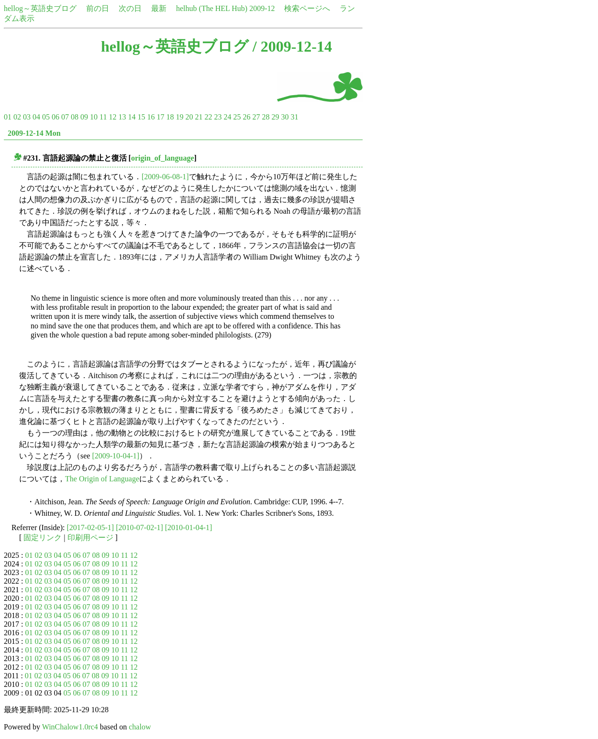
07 (65, 117)
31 (294, 117)
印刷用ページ (90, 537)
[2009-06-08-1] (165, 177)
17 (160, 117)
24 (227, 117)
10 (94, 117)
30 (284, 117)
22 (208, 117)
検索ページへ (307, 8)
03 (27, 117)
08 (74, 117)
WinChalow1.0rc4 (70, 727)
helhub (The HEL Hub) (211, 8)
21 (198, 117)
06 (55, 117)
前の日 (97, 8)
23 (217, 117)
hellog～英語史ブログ (40, 8)
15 (141, 117)
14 (131, 117)
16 (151, 117)
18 (170, 117)
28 (265, 117)
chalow (140, 727)
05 (46, 117)
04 (36, 117)
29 (275, 117)
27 (256, 117)
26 (246, 117)
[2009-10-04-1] (115, 456)
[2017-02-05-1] (90, 527)
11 (103, 117)
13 (122, 117)
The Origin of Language (102, 479)
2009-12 (262, 8)
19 (179, 117)
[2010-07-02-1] (139, 527)
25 (237, 117)
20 (189, 117)
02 (17, 117)
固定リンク (42, 537)
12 (112, 117)
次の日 (130, 8)
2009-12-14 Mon (34, 133)
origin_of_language (162, 158)
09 (84, 117)
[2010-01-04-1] (188, 527)
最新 (158, 8)
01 (7, 117)
